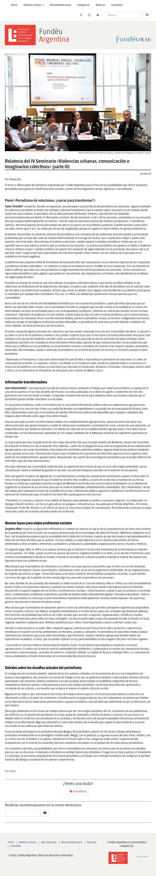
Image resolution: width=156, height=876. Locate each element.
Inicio (14, 5)
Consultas (116, 5)
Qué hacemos (48, 842)
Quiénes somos (27, 842)
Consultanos (78, 791)
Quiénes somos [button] (34, 5)
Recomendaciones (60, 5)
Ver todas (10, 771)
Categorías (83, 5)
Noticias (100, 5)
